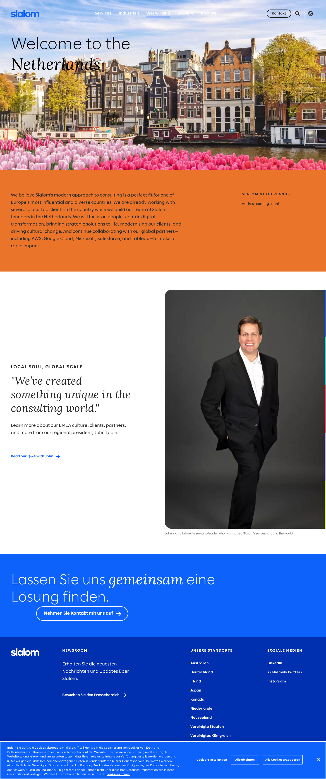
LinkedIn (274, 663)
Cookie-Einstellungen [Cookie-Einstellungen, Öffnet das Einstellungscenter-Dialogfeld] (212, 759)
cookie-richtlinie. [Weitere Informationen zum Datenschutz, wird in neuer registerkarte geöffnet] (118, 774)
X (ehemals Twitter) (284, 672)
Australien (199, 663)
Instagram (276, 681)
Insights (209, 13)
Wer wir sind (158, 13)
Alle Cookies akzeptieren (282, 759)
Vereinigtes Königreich (210, 736)
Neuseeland (201, 717)
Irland (195, 681)
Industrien (129, 13)
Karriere (185, 13)
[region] (163, 760)
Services (103, 13)
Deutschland (201, 672)
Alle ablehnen (245, 759)
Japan (195, 690)
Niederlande (201, 708)
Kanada (197, 699)
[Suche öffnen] (297, 13)
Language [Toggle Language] (310, 13)
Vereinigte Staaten (207, 726)
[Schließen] (319, 759)
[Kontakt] (279, 14)
